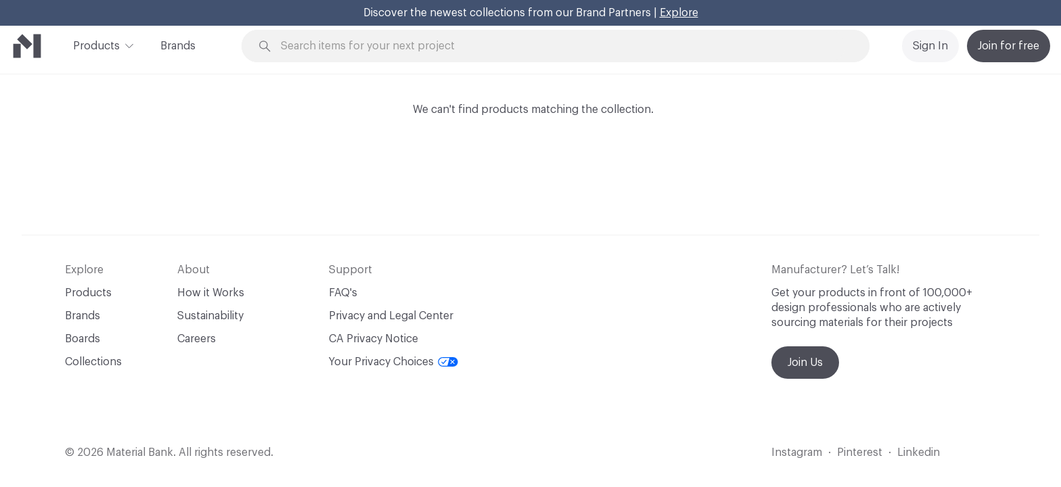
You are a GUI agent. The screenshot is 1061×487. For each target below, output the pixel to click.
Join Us (805, 362)
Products (96, 44)
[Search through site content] (563, 46)
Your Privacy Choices (393, 361)
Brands (178, 46)
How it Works (210, 292)
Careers (196, 338)
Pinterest (859, 452)
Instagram (796, 452)
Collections (93, 361)
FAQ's (343, 292)
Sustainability (210, 315)
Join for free (1008, 46)
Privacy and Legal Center (391, 315)
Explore (679, 12)
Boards (82, 338)
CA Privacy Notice (373, 338)
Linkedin (918, 452)
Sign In (930, 46)
